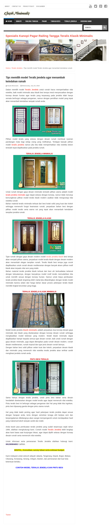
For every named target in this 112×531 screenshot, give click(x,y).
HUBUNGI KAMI (86, 21)
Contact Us (16, 6)
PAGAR (44, 21)
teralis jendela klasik (54, 257)
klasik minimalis (30, 330)
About (7, 6)
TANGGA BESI (55, 21)
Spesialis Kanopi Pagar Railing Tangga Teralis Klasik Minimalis (49, 36)
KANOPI (19, 21)
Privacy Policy (28, 6)
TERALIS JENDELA (70, 21)
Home (9, 21)
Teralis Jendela (31, 90)
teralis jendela (18, 145)
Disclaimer (40, 6)
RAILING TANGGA (31, 21)
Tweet (8, 515)
